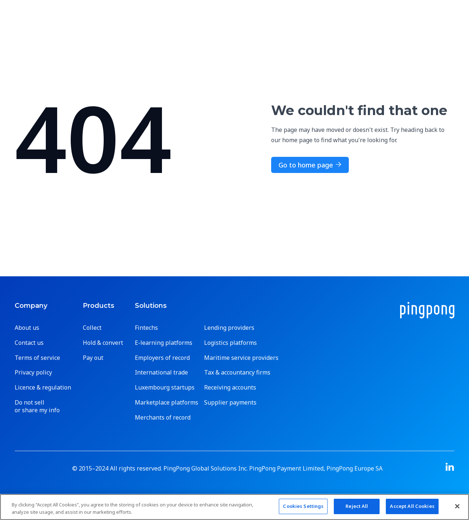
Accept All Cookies (412, 506)
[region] (234, 507)
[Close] (457, 506)
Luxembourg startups (165, 387)
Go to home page (309, 165)
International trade (161, 372)
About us (27, 328)
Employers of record (162, 358)
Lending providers (229, 328)
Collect (92, 328)
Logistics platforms (230, 343)
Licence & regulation (43, 387)
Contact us (29, 343)
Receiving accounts (230, 387)
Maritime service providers (241, 358)
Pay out (93, 358)
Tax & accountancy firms (237, 372)
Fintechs (146, 328)
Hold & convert (103, 343)
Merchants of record (163, 417)
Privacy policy (33, 372)
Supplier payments (230, 402)
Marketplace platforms (166, 402)
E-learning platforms (163, 343)
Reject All (357, 506)
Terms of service (37, 358)
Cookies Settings (303, 506)
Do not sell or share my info (37, 406)
